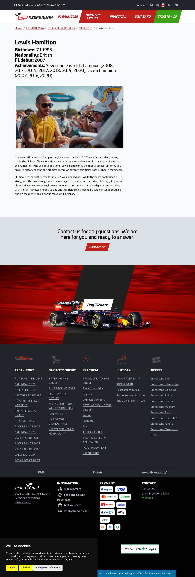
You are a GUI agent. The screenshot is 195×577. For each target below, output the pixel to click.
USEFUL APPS (91, 453)
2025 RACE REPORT (27, 437)
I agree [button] (11, 567)
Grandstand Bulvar (161, 395)
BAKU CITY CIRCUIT (93, 16)
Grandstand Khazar (161, 401)
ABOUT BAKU (125, 384)
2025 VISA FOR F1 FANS (131, 401)
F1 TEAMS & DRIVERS (61, 28)
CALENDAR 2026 (25, 384)
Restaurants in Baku (128, 389)
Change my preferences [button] (48, 567)
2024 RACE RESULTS (27, 460)
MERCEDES (85, 28)
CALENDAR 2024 (25, 454)
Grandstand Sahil (160, 412)
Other (153, 435)
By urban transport (94, 399)
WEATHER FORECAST (28, 395)
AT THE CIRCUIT (92, 432)
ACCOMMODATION (94, 447)
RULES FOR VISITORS (62, 388)
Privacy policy (23, 502)
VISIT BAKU (142, 16)
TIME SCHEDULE (25, 389)
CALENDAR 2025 (25, 432)
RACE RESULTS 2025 (27, 443)
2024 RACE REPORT (27, 449)
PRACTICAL (117, 16)
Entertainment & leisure (131, 395)
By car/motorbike (93, 388)
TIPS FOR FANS (24, 421)
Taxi (85, 426)
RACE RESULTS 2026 (27, 426)
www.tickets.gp (154, 472)
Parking (87, 415)
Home (18, 28)
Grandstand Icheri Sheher (165, 418)
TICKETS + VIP (167, 16)
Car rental (88, 421)
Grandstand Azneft (161, 423)
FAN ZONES (56, 413)
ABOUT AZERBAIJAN (129, 378)
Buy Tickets (97, 304)
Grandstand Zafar (161, 378)
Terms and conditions (27, 498)
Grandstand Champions (164, 429)
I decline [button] (26, 567)
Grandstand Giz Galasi (163, 389)
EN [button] (166, 5)
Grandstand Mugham (162, 406)
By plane (88, 394)
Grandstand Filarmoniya (164, 384)
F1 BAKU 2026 (68, 16)
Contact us (97, 247)
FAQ (41, 472)
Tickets (97, 472)
